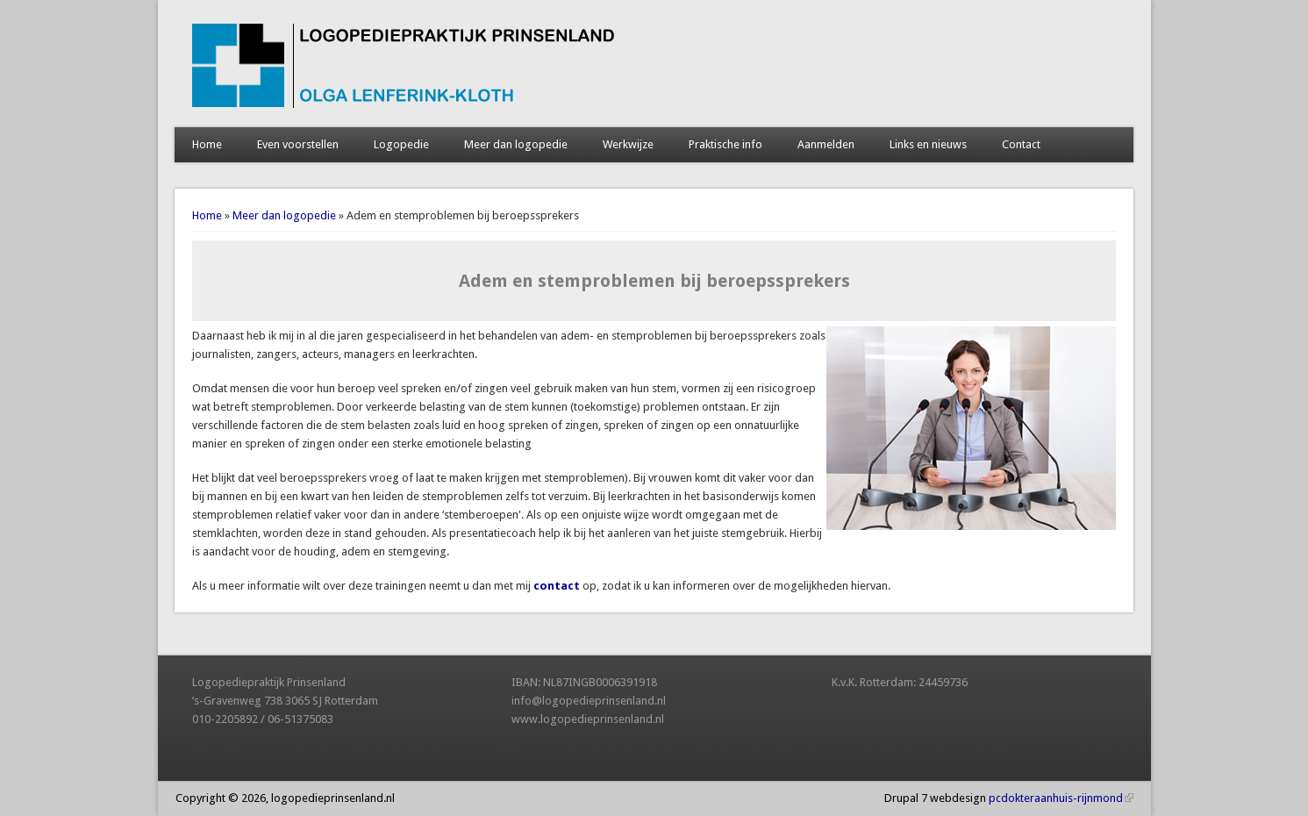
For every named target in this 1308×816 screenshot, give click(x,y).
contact (556, 585)
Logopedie (401, 144)
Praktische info (725, 144)
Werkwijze (628, 144)
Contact (1021, 144)
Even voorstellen (298, 144)
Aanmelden (825, 144)
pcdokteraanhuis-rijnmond (1061, 798)
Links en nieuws (928, 144)
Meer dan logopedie (516, 144)
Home (207, 144)
